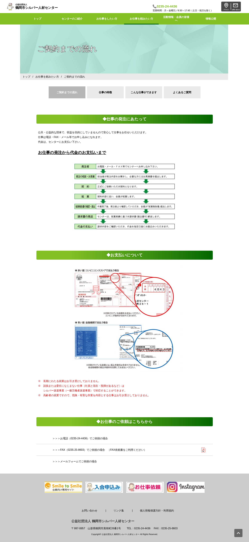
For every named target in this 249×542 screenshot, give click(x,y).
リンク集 (118, 510)
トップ (26, 76)
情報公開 (211, 18)
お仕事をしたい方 (106, 18)
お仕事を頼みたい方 (141, 18)
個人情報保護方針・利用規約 (157, 510)
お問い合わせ (89, 510)
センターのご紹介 (72, 18)
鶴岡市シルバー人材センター (36, 6)
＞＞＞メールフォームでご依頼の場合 (74, 461)
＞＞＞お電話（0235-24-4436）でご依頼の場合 (80, 438)
